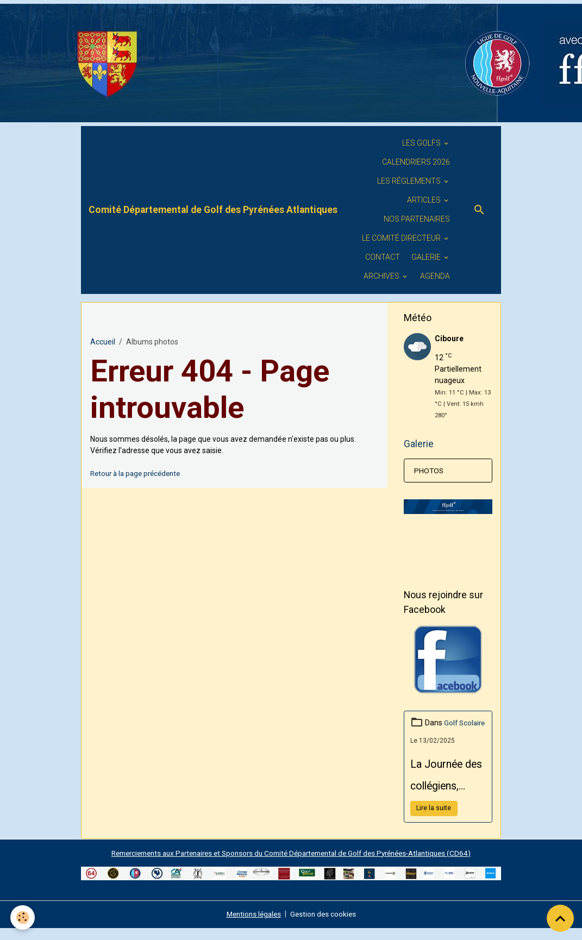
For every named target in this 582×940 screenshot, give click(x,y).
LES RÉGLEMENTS (409, 181)
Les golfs (422, 143)
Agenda (435, 276)
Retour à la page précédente (138, 473)
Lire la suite (433, 820)
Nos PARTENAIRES (417, 219)
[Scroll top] (560, 918)
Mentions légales (252, 926)
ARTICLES (424, 200)
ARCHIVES (382, 276)
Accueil (102, 341)
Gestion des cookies (325, 926)
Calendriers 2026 (416, 162)
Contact (382, 257)
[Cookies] (23, 917)
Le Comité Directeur (402, 238)
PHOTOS (429, 471)
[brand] (213, 210)
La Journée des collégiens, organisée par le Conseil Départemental (447, 790)
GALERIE (426, 257)
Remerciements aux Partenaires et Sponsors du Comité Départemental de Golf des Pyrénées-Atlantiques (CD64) (291, 865)
